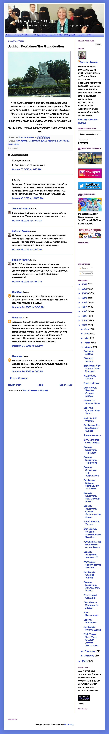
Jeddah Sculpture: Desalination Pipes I (92, 497)
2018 (85, 302)
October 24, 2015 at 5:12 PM (27, 345)
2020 (85, 293)
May (87, 338)
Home (8, 35)
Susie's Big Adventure (39, 35)
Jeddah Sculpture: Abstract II (91, 554)
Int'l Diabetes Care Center (91, 441)
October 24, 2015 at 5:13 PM (27, 371)
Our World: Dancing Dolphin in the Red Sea (92, 533)
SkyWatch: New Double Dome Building (92, 368)
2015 (85, 316)
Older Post (66, 384)
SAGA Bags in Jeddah (91, 523)
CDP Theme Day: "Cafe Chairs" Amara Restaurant (91, 640)
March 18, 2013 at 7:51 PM (27, 281)
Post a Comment (19, 378)
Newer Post (14, 384)
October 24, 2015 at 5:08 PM (28, 307)
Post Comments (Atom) (35, 390)
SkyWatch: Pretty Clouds (92, 628)
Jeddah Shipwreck (90, 621)
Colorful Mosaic (89, 353)
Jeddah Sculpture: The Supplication (91, 471)
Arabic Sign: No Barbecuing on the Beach (92, 544)
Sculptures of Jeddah (21, 35)
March (88, 347)
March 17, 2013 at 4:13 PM (26, 169)
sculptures (13, 144)
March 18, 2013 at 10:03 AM (28, 198)
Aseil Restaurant (91, 614)
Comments (86, 273)
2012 (84, 661)
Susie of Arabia (21, 231)
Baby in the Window (90, 419)
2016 (85, 311)
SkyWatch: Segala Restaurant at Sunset (91, 484)
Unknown (17, 292)
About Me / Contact (85, 35)
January (89, 655)
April (87, 342)
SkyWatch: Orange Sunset (89, 574)
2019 (85, 298)
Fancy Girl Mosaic (90, 377)
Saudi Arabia (63, 140)
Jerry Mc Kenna (21, 208)
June (87, 333)
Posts (84, 268)
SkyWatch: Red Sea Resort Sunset (92, 428)
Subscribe (83, 143)
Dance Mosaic (91, 383)
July (87, 329)
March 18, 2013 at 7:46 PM (27, 249)
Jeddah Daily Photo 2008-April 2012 (62, 35)
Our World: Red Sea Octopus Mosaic (90, 392)
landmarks (34, 140)
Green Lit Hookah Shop (91, 402)
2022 (85, 284)
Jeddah (24, 140)
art (18, 140)
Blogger (69, 724)
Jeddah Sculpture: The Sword (90, 460)
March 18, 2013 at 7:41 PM (27, 220)
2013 (85, 325)
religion (52, 140)
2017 (85, 307)
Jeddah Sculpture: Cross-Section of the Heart (92, 511)
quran (44, 140)
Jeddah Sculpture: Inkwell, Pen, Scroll (92, 586)
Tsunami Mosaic (88, 360)
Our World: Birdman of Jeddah (91, 605)
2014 (85, 320)
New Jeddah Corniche (90, 596)
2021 (84, 288)
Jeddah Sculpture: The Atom (90, 450)
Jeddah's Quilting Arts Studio (92, 410)
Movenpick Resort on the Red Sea (92, 564)
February (90, 651)
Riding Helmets (92, 435)
